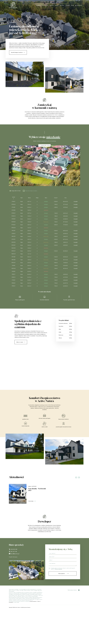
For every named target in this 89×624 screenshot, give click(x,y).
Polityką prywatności (58, 569)
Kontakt (72, 5)
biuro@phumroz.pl (15, 554)
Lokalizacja (52, 5)
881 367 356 (14, 551)
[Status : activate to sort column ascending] (46, 198)
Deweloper (68, 5)
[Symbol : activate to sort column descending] (13, 198)
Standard (57, 5)
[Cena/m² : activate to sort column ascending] (56, 198)
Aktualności (62, 5)
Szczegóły (76, 201)
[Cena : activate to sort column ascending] (65, 198)
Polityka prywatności (33, 601)
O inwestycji (38, 5)
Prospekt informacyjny (13, 557)
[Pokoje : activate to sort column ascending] (37, 198)
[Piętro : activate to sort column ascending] (21, 198)
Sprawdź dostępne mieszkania (17, 52)
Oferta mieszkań (45, 5)
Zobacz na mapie (19, 343)
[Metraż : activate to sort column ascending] (29, 198)
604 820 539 (78, 5)
